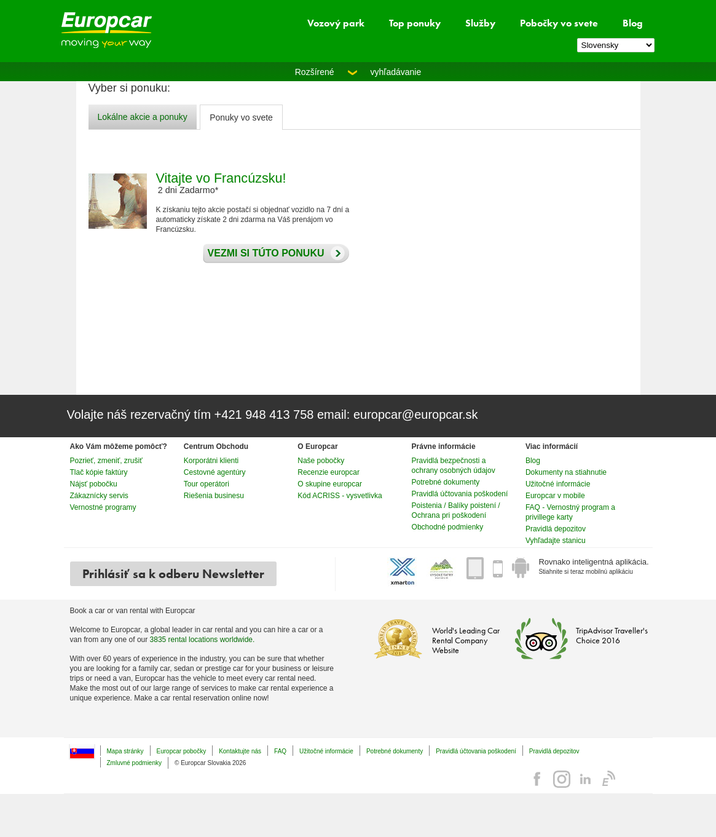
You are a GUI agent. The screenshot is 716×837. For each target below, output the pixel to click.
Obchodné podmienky (448, 527)
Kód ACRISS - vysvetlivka (339, 495)
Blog (633, 23)
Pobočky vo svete (559, 23)
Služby (480, 23)
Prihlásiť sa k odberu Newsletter (173, 574)
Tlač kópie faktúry (99, 472)
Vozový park (335, 23)
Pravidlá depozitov (555, 529)
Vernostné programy (103, 507)
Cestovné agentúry (215, 472)
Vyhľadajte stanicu (555, 540)
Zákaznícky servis (99, 495)
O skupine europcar (329, 484)
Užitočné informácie (557, 484)
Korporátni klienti (211, 460)
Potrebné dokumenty (446, 482)
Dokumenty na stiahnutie (566, 472)
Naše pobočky (320, 460)
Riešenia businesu (214, 495)
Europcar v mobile (555, 495)
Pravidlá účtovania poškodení (460, 494)
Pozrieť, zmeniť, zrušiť (106, 460)
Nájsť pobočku (93, 484)
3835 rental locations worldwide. (202, 639)
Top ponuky (415, 23)
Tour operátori (206, 484)
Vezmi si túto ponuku (263, 253)
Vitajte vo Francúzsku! (221, 178)
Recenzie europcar (328, 472)
